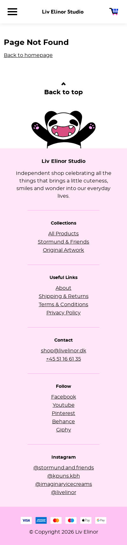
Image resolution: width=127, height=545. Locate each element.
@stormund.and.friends (63, 467)
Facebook (63, 396)
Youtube (64, 405)
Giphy (63, 429)
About (63, 288)
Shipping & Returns (64, 296)
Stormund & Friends (63, 242)
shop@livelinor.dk (63, 350)
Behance (63, 421)
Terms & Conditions (63, 304)
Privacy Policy (63, 312)
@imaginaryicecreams (63, 484)
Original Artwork (63, 250)
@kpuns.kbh (63, 476)
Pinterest (63, 413)
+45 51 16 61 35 (63, 359)
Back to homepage (28, 55)
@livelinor (63, 492)
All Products (63, 233)
